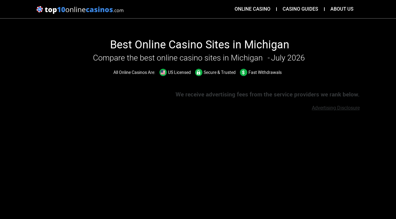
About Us (342, 9)
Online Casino (253, 9)
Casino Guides (300, 9)
